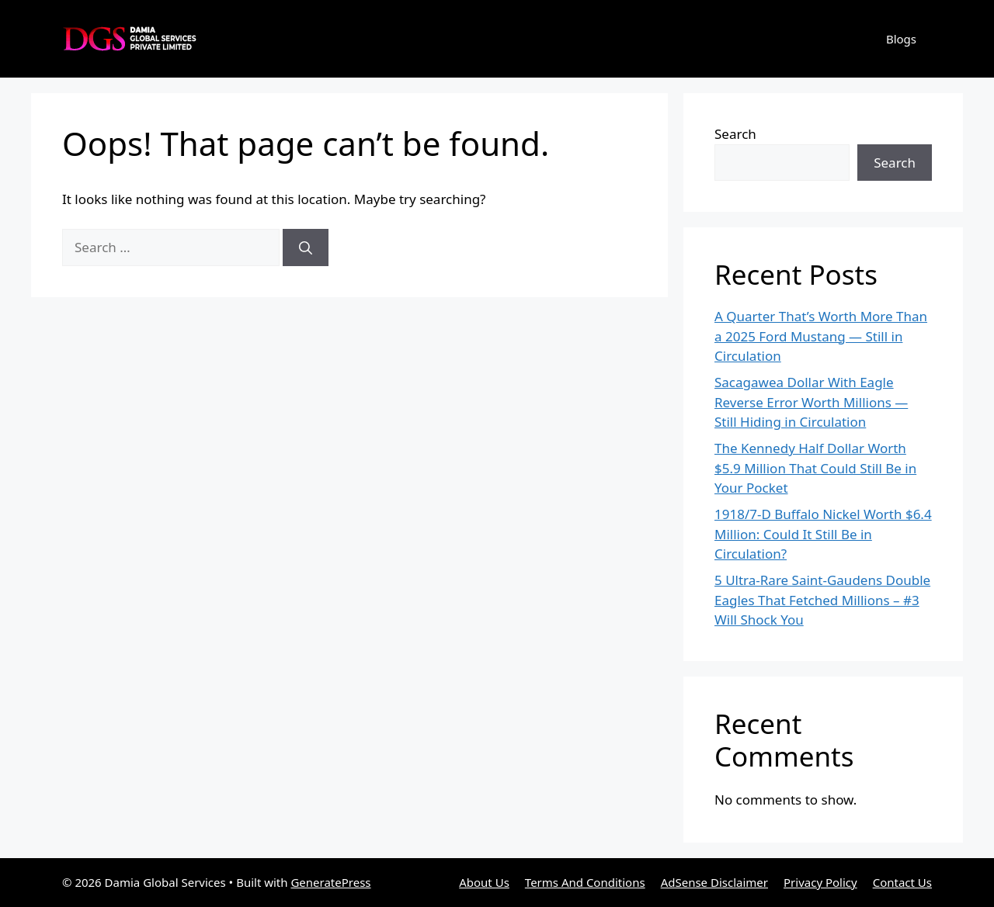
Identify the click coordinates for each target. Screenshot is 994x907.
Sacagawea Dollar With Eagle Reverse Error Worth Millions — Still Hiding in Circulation (811, 402)
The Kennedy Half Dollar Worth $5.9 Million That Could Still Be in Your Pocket (815, 468)
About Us (484, 882)
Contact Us (902, 882)
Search (735, 134)
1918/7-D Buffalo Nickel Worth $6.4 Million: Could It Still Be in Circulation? (823, 534)
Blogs (901, 39)
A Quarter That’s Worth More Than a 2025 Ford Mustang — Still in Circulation (820, 336)
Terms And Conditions (585, 882)
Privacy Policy (820, 882)
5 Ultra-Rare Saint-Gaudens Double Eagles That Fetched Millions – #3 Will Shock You (822, 599)
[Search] (305, 247)
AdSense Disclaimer (714, 882)
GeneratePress (330, 882)
